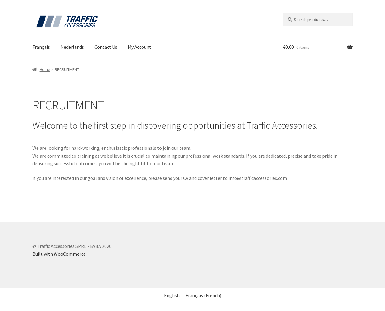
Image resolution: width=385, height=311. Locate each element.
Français (41, 47)
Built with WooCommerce (59, 254)
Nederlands (72, 47)
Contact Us (105, 47)
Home (45, 69)
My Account (139, 47)
